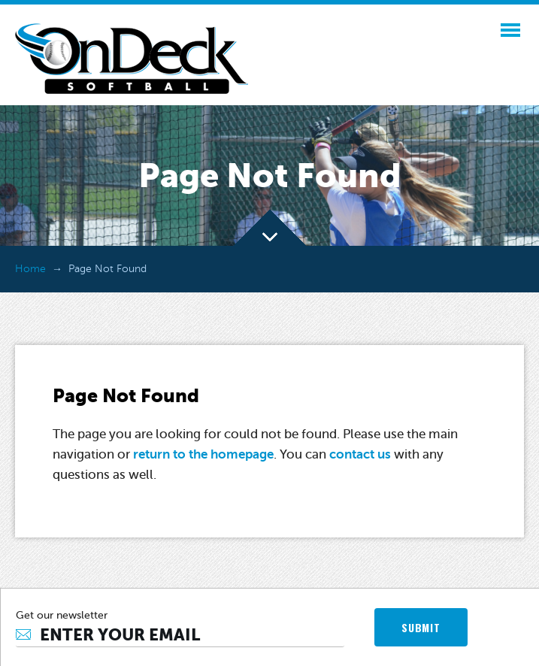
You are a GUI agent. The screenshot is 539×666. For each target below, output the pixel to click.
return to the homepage (203, 454)
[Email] (180, 635)
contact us (360, 454)
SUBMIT (420, 627)
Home (30, 268)
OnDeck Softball (131, 58)
